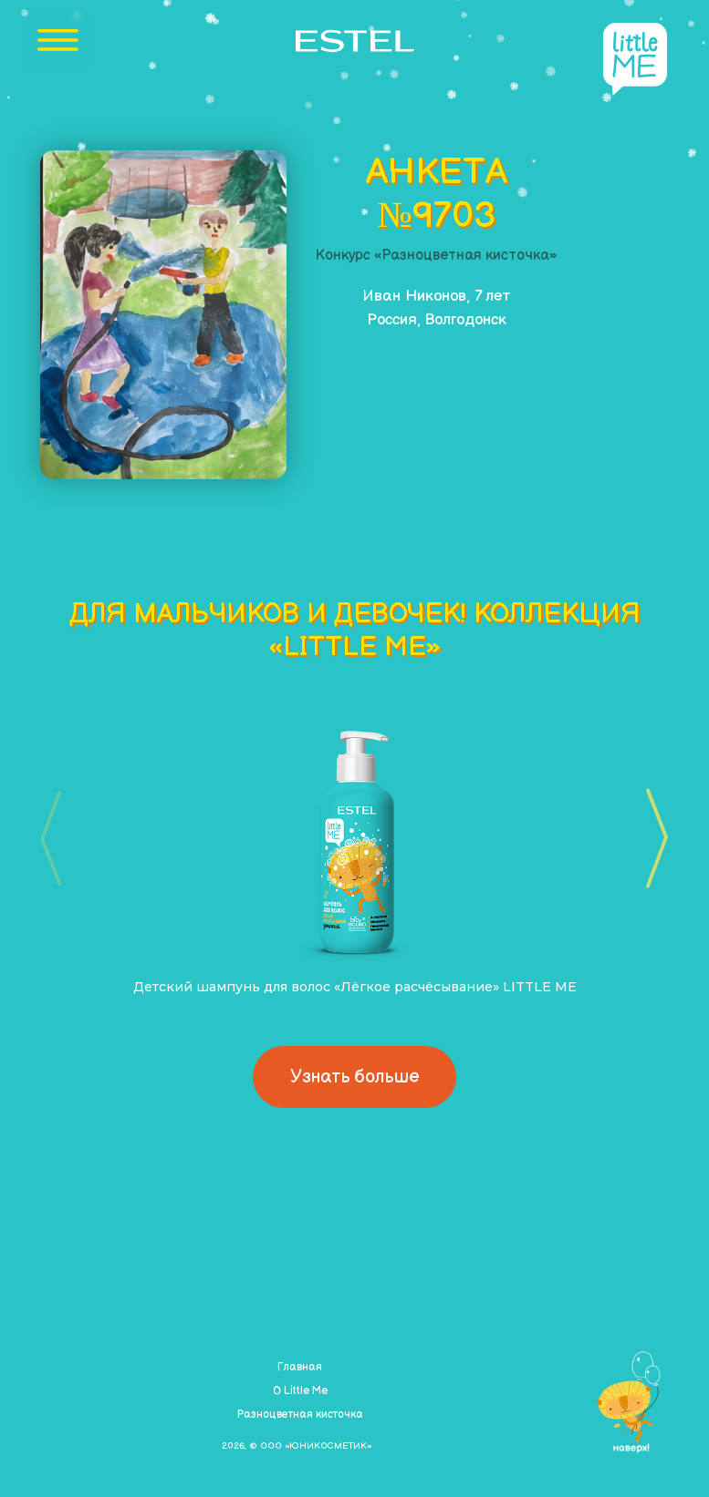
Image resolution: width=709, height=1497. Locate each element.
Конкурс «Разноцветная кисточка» (437, 255)
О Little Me (300, 1391)
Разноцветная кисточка (299, 1414)
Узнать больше (354, 1077)
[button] (651, 838)
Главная (299, 1367)
